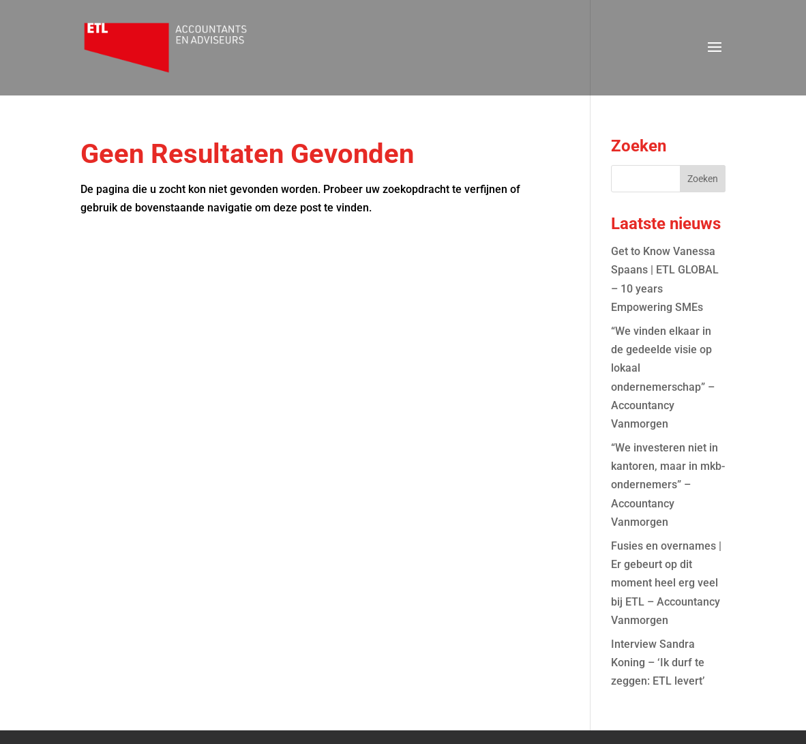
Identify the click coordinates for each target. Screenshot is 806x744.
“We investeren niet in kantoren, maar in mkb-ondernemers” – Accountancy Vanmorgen (668, 485)
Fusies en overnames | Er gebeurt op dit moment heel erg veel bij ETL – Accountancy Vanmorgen (666, 583)
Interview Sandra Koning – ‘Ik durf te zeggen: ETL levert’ (657, 662)
